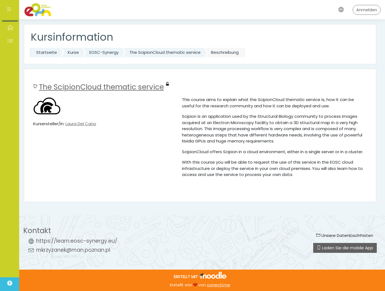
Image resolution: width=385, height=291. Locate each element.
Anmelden (366, 10)
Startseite (46, 52)
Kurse (73, 52)
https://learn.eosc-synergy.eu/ (76, 241)
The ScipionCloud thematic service (165, 52)
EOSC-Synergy (104, 52)
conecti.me (218, 285)
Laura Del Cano (80, 124)
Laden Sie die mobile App (345, 248)
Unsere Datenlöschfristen (344, 235)
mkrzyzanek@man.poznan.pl (73, 250)
